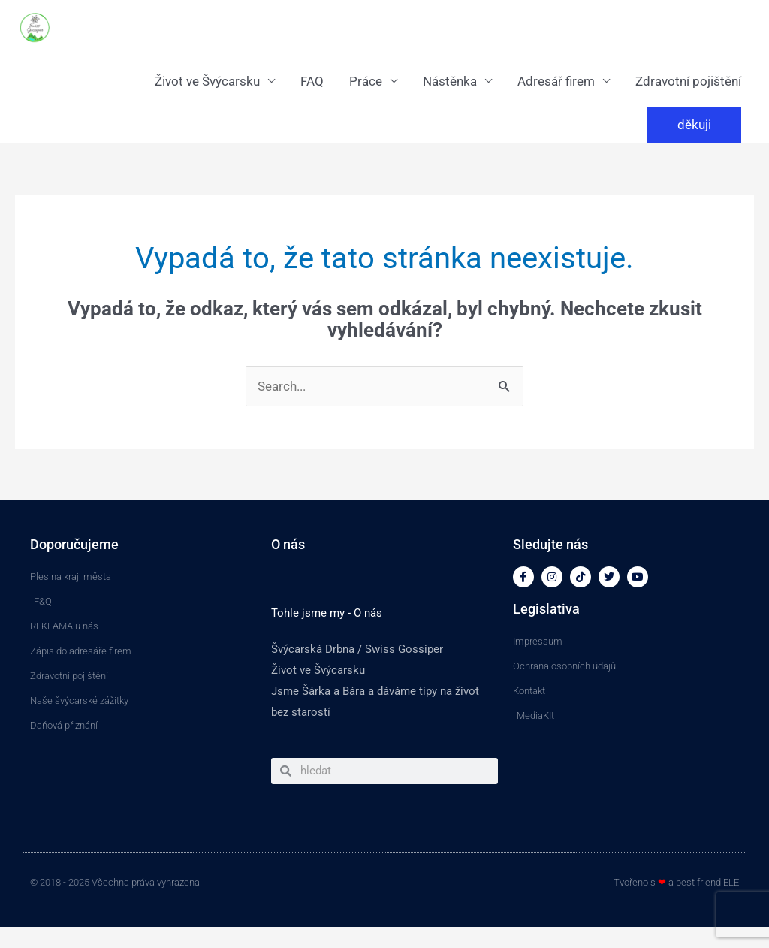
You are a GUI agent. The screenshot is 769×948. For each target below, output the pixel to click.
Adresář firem (556, 81)
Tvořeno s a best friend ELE (676, 882)
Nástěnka (450, 81)
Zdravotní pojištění (688, 81)
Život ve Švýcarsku (207, 81)
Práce (365, 81)
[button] (694, 125)
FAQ (312, 81)
